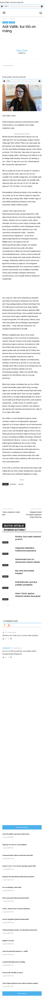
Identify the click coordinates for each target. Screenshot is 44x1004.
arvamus (13, 484)
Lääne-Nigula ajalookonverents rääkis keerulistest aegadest (20, 983)
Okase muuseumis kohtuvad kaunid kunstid (15, 898)
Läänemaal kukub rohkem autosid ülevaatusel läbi (17, 855)
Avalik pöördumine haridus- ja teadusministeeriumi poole (19, 930)
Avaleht (4, 19)
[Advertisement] (23, 776)
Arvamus (12, 19)
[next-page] (7, 604)
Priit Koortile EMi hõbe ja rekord (12, 972)
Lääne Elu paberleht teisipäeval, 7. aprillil (15, 951)
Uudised (12, 22)
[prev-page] (3, 604)
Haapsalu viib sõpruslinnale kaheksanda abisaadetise (18, 876)
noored (20, 484)
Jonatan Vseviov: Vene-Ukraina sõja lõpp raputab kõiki (19, 866)
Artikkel (5, 542)
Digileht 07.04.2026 (8, 940)
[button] (40, 13)
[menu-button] (4, 13)
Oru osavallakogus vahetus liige (11, 887)
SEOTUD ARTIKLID (14, 525)
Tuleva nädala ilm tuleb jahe (11, 513)
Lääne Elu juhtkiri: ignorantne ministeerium (15, 834)
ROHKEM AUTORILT (15, 529)
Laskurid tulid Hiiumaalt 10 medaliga (13, 962)
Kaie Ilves (22, 50)
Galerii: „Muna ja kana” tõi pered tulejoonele (16, 908)
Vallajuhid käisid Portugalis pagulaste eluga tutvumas (34, 514)
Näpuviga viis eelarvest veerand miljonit (14, 844)
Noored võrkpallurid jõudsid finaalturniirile (15, 919)
